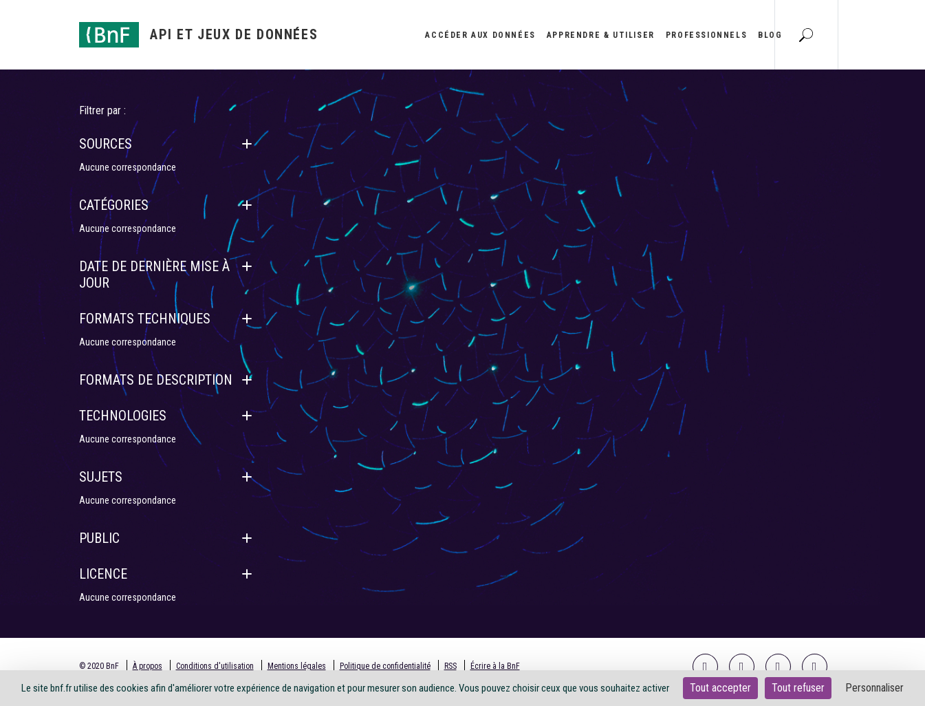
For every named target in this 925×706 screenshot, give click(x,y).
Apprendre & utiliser (601, 35)
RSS (450, 666)
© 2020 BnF (99, 666)
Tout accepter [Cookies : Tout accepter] (720, 687)
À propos (147, 666)
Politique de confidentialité (385, 666)
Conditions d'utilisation (215, 666)
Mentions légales (297, 666)
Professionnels (706, 35)
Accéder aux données (480, 35)
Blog (770, 35)
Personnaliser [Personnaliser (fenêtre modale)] (874, 687)
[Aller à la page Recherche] (806, 34)
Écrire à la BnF (495, 666)
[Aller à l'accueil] (198, 35)
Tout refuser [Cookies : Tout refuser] (798, 687)
